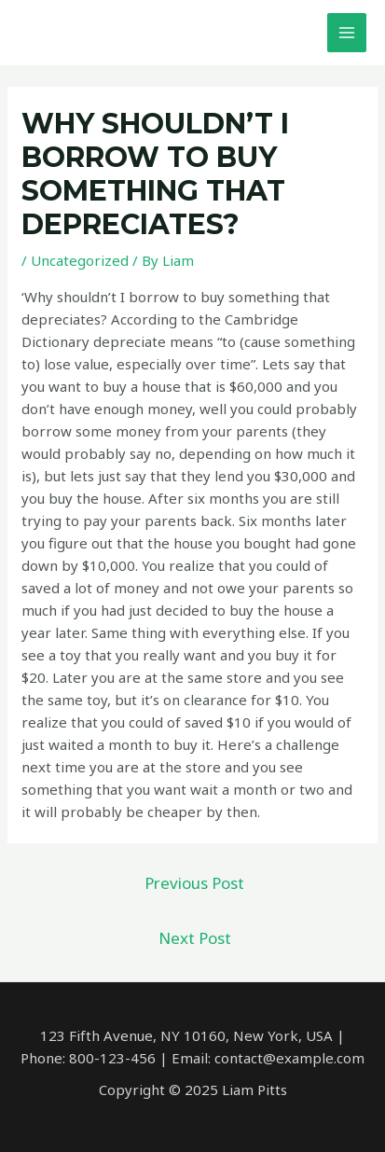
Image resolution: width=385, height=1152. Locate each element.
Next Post (194, 938)
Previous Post (194, 883)
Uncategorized (80, 260)
